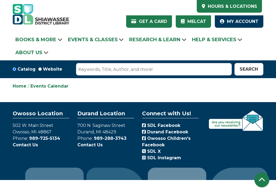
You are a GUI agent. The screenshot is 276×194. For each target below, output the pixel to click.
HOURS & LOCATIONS (231, 6)
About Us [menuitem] (28, 53)
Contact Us (25, 144)
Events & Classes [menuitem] (93, 40)
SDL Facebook (161, 125)
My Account (239, 21)
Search (249, 69)
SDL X (151, 151)
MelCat (193, 21)
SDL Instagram (161, 157)
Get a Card (149, 21)
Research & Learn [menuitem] (154, 40)
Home (19, 86)
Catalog (27, 69)
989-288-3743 (110, 138)
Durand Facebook (165, 131)
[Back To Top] (261, 179)
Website (52, 69)
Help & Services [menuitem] (214, 40)
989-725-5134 (44, 138)
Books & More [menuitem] (35, 40)
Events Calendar (49, 86)
